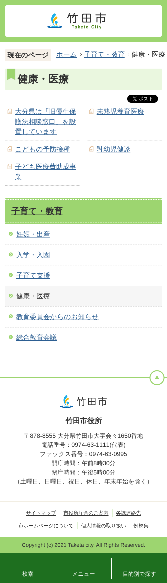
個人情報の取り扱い (103, 525)
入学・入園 (33, 255)
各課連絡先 (128, 513)
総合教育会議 (36, 337)
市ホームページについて (46, 525)
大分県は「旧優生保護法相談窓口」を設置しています (45, 122)
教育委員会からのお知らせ (57, 317)
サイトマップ (41, 513)
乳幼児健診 (113, 149)
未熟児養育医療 (120, 111)
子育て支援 (33, 275)
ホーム (66, 54)
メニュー (83, 574)
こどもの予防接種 (42, 149)
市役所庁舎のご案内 (86, 513)
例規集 (141, 525)
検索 (27, 574)
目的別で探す (139, 574)
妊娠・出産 (33, 234)
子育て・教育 (104, 54)
